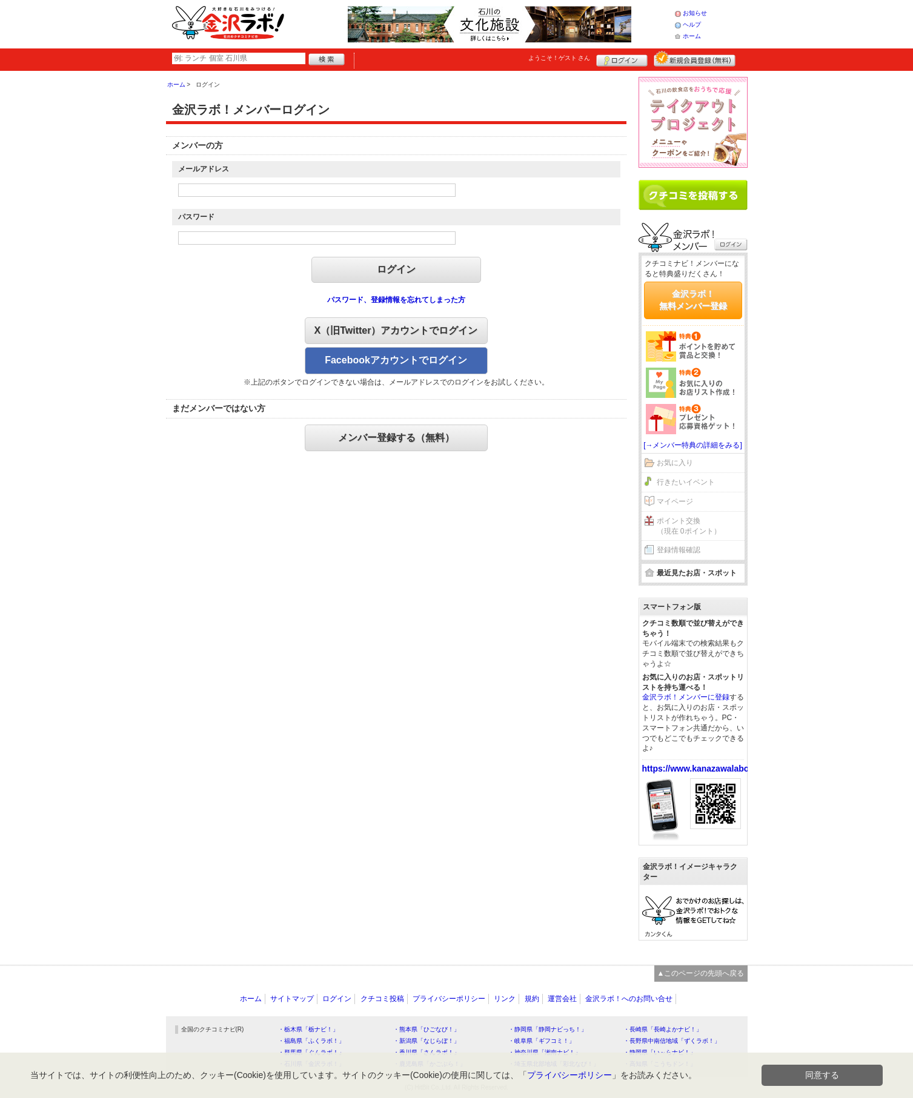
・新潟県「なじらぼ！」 (426, 1040)
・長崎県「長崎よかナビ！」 (662, 1029)
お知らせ (695, 13)
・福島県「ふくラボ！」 (311, 1040)
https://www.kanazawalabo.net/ (704, 768)
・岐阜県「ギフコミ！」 (541, 1040)
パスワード (196, 217)
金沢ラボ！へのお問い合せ (628, 998)
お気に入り (675, 462)
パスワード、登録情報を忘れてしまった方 (396, 300)
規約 (532, 998)
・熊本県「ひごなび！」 (426, 1029)
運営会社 (562, 998)
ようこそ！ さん (559, 58)
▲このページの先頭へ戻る (701, 973)
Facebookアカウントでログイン (396, 360)
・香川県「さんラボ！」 (426, 1052)
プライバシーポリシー (449, 998)
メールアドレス (203, 169)
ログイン (622, 59)
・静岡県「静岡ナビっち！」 (547, 1029)
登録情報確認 (678, 550)
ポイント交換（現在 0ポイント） (689, 526)
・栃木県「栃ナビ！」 (308, 1029)
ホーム (692, 36)
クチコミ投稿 (382, 998)
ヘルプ (692, 24)
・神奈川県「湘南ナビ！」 (544, 1052)
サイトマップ (292, 998)
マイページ (675, 501)
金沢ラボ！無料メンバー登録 (693, 300)
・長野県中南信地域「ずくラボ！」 (671, 1040)
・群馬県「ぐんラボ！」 (311, 1052)
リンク (505, 998)
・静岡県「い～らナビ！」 (659, 1052)
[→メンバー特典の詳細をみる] (692, 445)
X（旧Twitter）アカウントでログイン (396, 330)
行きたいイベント (686, 482)
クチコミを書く (693, 195)
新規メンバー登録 (694, 59)
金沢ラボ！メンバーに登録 (685, 697)
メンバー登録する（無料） (396, 437)
